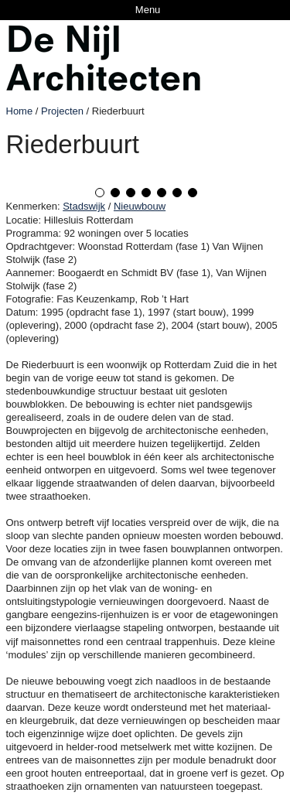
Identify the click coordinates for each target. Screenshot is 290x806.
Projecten (62, 111)
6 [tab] (177, 192)
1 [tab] (99, 192)
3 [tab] (130, 192)
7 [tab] (192, 192)
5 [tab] (161, 192)
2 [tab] (115, 192)
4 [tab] (146, 192)
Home (19, 111)
